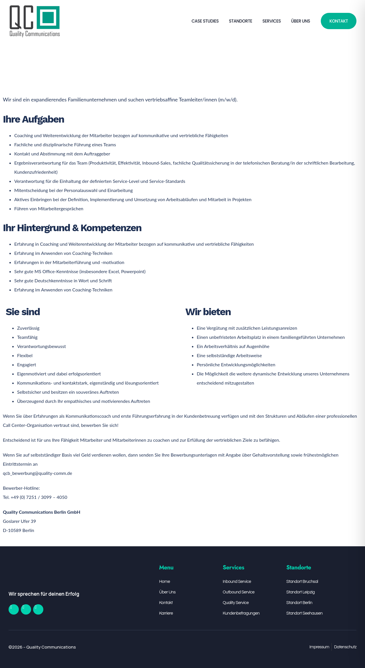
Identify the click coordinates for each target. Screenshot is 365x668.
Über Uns (300, 21)
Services (271, 21)
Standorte (240, 21)
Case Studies (205, 21)
